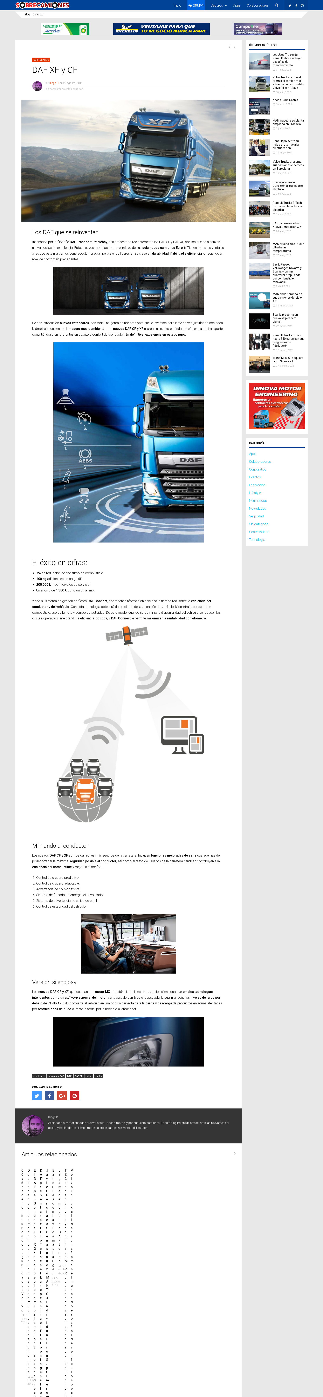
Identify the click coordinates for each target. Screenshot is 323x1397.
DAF (69, 1076)
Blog (27, 14)
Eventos (255, 477)
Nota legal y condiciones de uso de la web (219, 1389)
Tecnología (257, 540)
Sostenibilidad (259, 532)
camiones (38, 1076)
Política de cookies (296, 1389)
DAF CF (78, 1076)
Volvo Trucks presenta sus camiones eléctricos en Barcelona (288, 165)
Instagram (271, 1365)
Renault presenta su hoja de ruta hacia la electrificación (286, 144)
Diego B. (54, 83)
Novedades (257, 508)
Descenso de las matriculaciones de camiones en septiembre (121, 1217)
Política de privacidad (264, 1389)
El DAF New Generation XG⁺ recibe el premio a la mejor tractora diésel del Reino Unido (201, 1217)
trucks (98, 1076)
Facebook (249, 1365)
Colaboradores (258, 5)
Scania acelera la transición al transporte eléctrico (288, 186)
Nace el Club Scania (285, 100)
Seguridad (256, 516)
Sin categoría (258, 524)
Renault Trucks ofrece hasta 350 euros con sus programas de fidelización (288, 340)
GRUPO (198, 6)
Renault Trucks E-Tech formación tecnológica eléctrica (287, 206)
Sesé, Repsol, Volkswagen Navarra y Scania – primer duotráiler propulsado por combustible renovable (287, 273)
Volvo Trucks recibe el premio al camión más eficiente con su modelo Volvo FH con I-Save (288, 82)
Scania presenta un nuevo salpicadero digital (285, 318)
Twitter (230, 1365)
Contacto (38, 14)
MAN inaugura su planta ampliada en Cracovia (288, 122)
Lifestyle (255, 493)
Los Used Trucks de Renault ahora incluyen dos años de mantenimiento (287, 60)
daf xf (89, 1076)
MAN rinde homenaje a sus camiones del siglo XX (287, 297)
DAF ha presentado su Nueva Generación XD (287, 225)
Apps (237, 5)
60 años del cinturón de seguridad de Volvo (52, 1214)
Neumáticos (258, 501)
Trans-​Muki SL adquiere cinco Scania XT (288, 359)
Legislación (257, 485)
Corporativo (41, 60)
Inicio (177, 5)
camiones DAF (56, 1076)
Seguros (217, 5)
